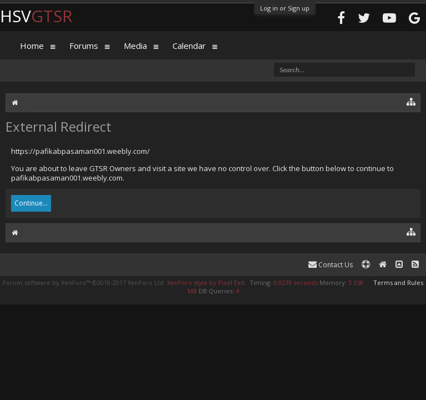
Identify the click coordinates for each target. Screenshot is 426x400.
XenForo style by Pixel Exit (206, 282)
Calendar (189, 45)
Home (32, 45)
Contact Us (330, 264)
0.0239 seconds (295, 282)
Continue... (31, 203)
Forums (83, 45)
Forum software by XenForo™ (84, 282)
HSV (36, 15)
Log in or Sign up (285, 8)
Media (135, 45)
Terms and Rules (398, 282)
